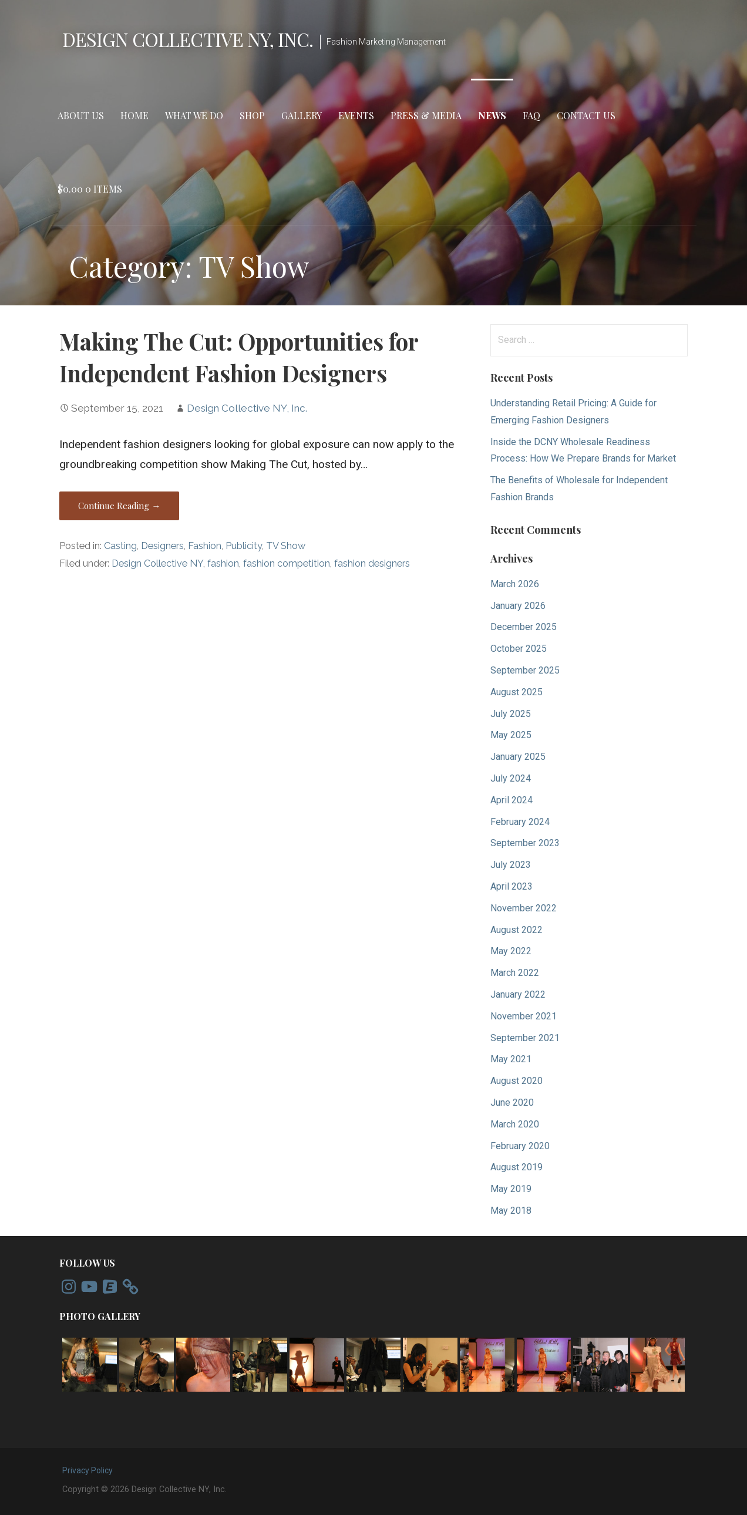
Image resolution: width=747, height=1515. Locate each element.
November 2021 (523, 1016)
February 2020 (520, 1146)
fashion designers (372, 563)
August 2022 (516, 929)
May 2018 (510, 1210)
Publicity (244, 545)
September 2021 (525, 1037)
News (492, 115)
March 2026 (514, 584)
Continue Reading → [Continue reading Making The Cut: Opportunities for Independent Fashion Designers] (119, 505)
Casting (120, 545)
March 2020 (514, 1124)
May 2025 (510, 734)
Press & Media (426, 115)
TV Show (285, 545)
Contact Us (586, 115)
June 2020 (512, 1102)
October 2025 (518, 648)
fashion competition (286, 563)
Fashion (204, 545)
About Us (81, 115)
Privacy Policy (87, 1470)
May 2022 (510, 951)
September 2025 (525, 670)
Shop (252, 115)
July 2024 (510, 778)
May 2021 (510, 1059)
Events (356, 115)
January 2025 (518, 756)
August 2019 (516, 1167)
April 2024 (511, 800)
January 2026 (518, 605)
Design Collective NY (157, 563)
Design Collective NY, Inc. (187, 39)
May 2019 (510, 1188)
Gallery (301, 115)
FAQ (531, 115)
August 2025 (516, 692)
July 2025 (510, 713)
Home (134, 115)
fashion (223, 563)
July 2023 (510, 864)
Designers (162, 545)
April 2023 (511, 886)
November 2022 (523, 908)
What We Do (194, 115)
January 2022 (518, 994)
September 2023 (525, 843)
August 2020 (516, 1080)
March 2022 (514, 972)
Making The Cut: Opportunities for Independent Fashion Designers (238, 357)
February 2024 (520, 821)
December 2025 (523, 626)
